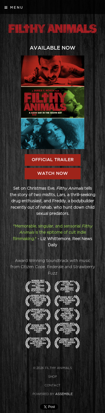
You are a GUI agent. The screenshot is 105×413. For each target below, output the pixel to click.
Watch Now (52, 173)
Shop (52, 376)
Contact (52, 385)
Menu (14, 7)
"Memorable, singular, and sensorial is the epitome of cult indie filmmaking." (52, 232)
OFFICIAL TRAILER (53, 159)
